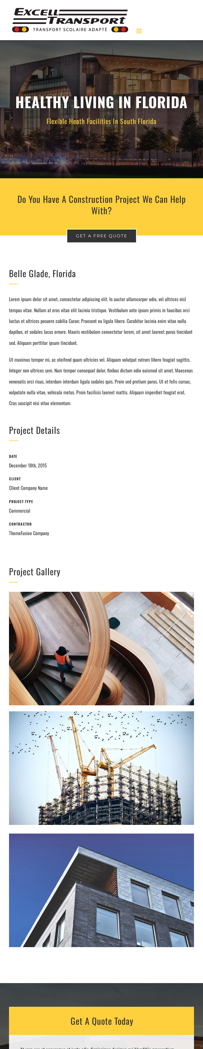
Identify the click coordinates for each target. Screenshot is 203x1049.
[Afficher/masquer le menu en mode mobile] (139, 31)
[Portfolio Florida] (101, 109)
